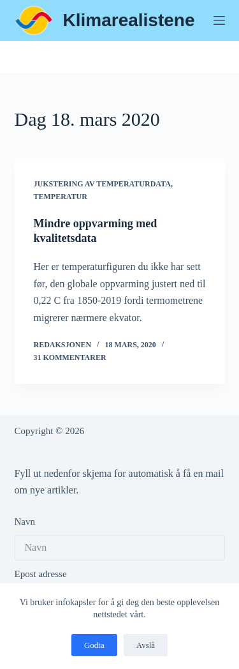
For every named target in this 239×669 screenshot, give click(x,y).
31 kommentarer (70, 357)
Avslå (145, 645)
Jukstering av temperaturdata (102, 183)
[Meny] (219, 20)
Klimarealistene (129, 20)
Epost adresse (41, 574)
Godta (94, 645)
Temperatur (60, 196)
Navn (25, 521)
